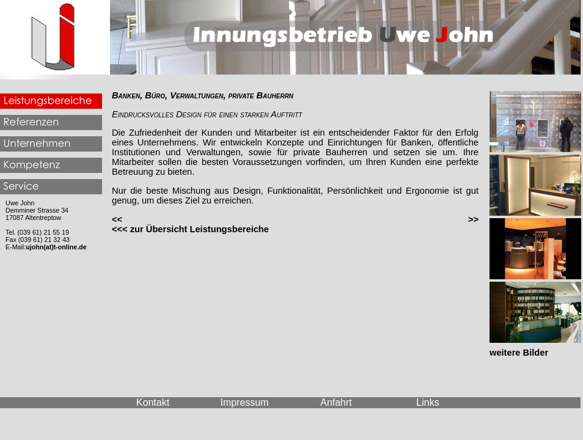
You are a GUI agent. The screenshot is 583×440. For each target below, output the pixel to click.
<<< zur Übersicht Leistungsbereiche (190, 229)
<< (117, 219)
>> (473, 219)
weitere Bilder (519, 353)
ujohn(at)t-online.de (56, 247)
